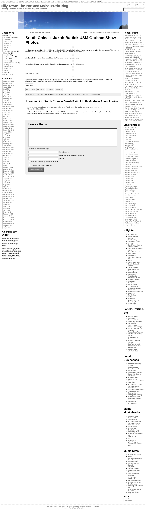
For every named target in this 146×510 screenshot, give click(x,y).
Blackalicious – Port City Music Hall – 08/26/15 (133, 83)
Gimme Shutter (133, 468)
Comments (141, 5)
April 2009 (6, 210)
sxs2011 (6, 70)
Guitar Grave (132, 379)
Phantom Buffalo (134, 279)
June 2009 (6, 206)
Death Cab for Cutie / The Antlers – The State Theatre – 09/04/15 (134, 75)
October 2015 (7, 83)
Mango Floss (132, 272)
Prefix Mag (132, 477)
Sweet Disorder (130, 200)
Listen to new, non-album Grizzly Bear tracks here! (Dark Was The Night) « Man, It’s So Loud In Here (65, 107)
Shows (5, 74)
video (5, 72)
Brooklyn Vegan (133, 460)
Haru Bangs (132, 253)
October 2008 (7, 222)
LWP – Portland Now (132, 149)
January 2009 (7, 216)
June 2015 (6, 91)
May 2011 (6, 161)
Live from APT (129, 145)
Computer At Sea (134, 241)
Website (61, 162)
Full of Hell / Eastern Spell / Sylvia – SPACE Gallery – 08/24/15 (134, 88)
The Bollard (132, 428)
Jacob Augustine (134, 262)
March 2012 (7, 142)
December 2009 (8, 194)
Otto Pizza (131, 383)
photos (6, 59)
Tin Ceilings (132, 295)
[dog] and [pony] (130, 225)
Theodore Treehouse (135, 291)
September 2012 (8, 130)
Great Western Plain (135, 252)
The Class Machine (134, 288)
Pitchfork (131, 472)
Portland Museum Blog (132, 172)
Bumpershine (133, 461)
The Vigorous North (131, 211)
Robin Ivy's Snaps (131, 186)
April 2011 (6, 163)
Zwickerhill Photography (132, 402)
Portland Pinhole (130, 174)
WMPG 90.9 (132, 440)
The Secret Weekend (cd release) (38, 32)
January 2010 (7, 192)
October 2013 (7, 108)
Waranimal (132, 298)
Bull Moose (132, 370)
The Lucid (131, 290)
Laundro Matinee (134, 470)
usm (87, 94)
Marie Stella (132, 274)
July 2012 (6, 134)
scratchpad (7, 67)
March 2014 (7, 103)
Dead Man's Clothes (135, 245)
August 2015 (7, 87)
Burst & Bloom (133, 316)
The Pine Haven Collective (133, 209)
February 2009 (8, 214)
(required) (64, 155)
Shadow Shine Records (133, 338)
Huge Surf (128, 139)
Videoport (131, 400)
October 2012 (7, 128)
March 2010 (7, 188)
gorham (46, 94)
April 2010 (6, 187)
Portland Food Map (131, 170)
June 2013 (6, 114)
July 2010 (6, 181)
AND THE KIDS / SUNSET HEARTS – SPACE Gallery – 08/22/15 (134, 97)
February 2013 (8, 120)
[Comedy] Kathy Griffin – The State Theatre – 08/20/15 (134, 101)
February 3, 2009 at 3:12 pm (36, 109)
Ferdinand (131, 376)
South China (48, 50)
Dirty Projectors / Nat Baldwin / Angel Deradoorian (101, 32)
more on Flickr (34, 73)
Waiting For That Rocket (133, 221)
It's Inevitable (129, 143)
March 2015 (7, 97)
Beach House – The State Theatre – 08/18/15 (133, 105)
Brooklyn (7, 53)
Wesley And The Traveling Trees (133, 301)
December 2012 (8, 124)
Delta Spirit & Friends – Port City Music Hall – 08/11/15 (134, 120)
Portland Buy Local (135, 384)
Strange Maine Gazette (132, 194)
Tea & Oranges (78, 64)
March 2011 (7, 165)
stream (6, 69)
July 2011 (6, 157)
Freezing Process (130, 135)
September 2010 (8, 177)
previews (7, 61)
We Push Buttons (134, 351)
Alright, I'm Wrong (131, 127)
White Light (132, 303)
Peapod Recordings (135, 327)
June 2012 (6, 136)
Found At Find (133, 377)
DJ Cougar (132, 318)
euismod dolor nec (14, 242)
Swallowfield (129, 198)
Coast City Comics (134, 374)
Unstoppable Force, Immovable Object (131, 218)
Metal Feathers (133, 276)
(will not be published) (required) (71, 158)
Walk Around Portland (132, 223)
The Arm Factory (134, 396)
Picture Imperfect (130, 161)
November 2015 (8, 81)
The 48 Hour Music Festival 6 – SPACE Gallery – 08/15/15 (134, 109)
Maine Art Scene (134, 418)
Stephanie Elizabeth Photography (53, 58)
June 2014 (6, 101)
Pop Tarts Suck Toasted (133, 474)
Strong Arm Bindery (135, 395)
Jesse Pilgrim (133, 267)
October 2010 (7, 175)
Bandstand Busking (135, 458)
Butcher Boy (132, 240)
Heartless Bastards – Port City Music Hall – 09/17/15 (133, 60)
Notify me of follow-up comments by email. (45, 165)
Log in (127, 499)
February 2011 (8, 167)
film (5, 47)
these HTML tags (43, 152)
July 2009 (6, 204)
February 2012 (8, 144)
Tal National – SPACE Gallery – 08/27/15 (132, 79)
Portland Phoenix (134, 423)
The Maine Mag (133, 430)
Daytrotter (131, 467)
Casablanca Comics (135, 372)
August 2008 (7, 226)
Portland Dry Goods (131, 168)
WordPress (128, 500)
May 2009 (6, 208)
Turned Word (132, 349)
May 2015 (6, 93)
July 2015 (6, 89)
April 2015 (6, 95)
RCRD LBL (132, 479)
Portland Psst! (129, 176)
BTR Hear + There (10, 37)
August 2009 (7, 202)
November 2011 (8, 149)
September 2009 (8, 200)
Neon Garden (132, 323)
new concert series (41, 52)
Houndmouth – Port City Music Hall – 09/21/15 (133, 56)
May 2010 (6, 185)
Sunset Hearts (133, 286)
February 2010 (8, 190)
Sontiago (131, 283)
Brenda (130, 238)
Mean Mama (129, 151)
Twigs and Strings (131, 215)
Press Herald (132, 426)
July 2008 (6, 228)
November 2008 (8, 220)
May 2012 (6, 138)
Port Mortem (132, 420)
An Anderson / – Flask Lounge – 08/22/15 (132, 92)
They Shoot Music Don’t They (134, 490)
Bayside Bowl (133, 367)
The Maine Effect (130, 207)
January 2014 (7, 104)
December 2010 (8, 171)
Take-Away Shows (134, 480)
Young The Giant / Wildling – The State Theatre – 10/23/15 (134, 43)
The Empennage (130, 204)
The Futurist (132, 484)
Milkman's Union (134, 278)
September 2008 (8, 224)
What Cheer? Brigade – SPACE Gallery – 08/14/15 (133, 112)
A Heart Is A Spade (134, 455)
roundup (6, 65)
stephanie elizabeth (78, 94)
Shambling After (130, 192)
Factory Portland (130, 133)
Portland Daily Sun (134, 421)
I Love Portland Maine (132, 141)
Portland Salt (129, 178)
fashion (6, 43)
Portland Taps (129, 180)
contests (6, 41)
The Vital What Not (131, 213)
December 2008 (8, 218)
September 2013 (8, 110)
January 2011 (7, 169)
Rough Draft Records (135, 332)
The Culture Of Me (134, 482)
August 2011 (7, 155)
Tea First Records (134, 344)
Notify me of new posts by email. (41, 169)
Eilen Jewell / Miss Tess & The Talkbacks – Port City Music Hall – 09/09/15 (133, 69)
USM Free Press (133, 437)
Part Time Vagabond (131, 159)
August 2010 (7, 179)
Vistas (130, 297)
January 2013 (7, 122)
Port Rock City (129, 164)
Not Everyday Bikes (131, 155)
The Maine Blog (130, 205)
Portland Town (129, 182)
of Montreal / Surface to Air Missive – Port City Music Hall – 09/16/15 (133, 64)
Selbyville (131, 281)
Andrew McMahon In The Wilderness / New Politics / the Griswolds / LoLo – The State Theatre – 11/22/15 (134, 38)
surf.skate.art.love (131, 196)
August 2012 (7, 132)
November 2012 (8, 126)
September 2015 (8, 85)
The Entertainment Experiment (134, 346)
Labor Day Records (135, 321)
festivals (6, 45)
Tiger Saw (131, 293)
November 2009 (8, 196)
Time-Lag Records (134, 398)
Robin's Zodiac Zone (131, 188)
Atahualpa (81, 508)
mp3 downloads (9, 57)
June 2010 (6, 183)
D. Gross (131, 243)
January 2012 (7, 145)
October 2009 (7, 198)
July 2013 (6, 112)
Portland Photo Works (136, 389)
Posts (131, 5)
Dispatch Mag (133, 416)
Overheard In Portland (132, 157)
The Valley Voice (134, 432)
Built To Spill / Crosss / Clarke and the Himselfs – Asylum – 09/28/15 (133, 51)
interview (7, 55)
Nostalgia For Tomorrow (133, 153)
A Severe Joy (132, 235)
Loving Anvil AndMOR (136, 381)
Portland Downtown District (134, 166)
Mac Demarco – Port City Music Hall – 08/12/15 (133, 116)
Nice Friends (132, 325)
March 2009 (7, 212)
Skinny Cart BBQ (134, 391)
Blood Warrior (133, 236)
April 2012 (6, 140)
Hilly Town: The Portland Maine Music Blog (34, 6)
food (5, 49)
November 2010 (8, 173)
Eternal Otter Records (135, 320)
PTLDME (128, 184)
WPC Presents (133, 442)
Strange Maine (133, 393)
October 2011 (7, 151)
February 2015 (8, 99)
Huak (130, 260)
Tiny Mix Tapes (133, 492)
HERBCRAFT (132, 255)
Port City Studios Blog (132, 162)
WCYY (130, 438)
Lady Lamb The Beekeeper (133, 270)
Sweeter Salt (129, 202)
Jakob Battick (60, 50)
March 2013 (7, 118)
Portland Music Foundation (133, 387)
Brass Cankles (129, 129)
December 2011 (8, 147)
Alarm (130, 456)
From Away (128, 137)
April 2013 (6, 116)
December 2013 (8, 106)
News (5, 35)
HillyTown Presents (10, 51)
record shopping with (10, 63)
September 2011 (8, 153)
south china (67, 94)
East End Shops (130, 131)
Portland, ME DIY (134, 425)
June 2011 (6, 159)
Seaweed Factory (130, 190)
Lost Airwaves (129, 147)
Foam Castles (133, 247)
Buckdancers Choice (135, 369)
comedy (6, 39)
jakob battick (54, 94)
